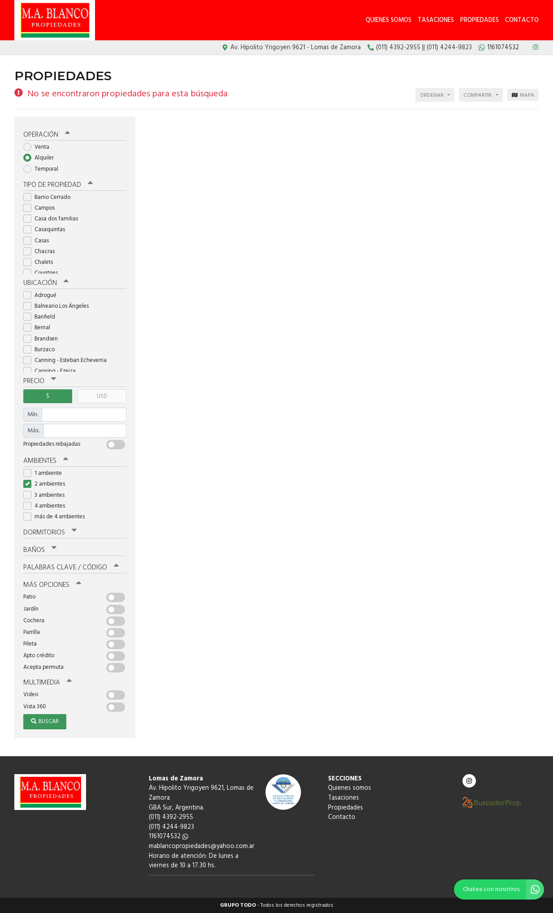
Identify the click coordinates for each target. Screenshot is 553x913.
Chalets (41, 262)
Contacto (522, 20)
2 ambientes (47, 484)
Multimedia (47, 682)
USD (102, 396)
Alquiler (41, 158)
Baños (39, 550)
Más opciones (52, 585)
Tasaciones (436, 20)
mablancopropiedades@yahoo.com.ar (202, 846)
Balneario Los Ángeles (59, 306)
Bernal (39, 327)
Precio (39, 381)
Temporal (43, 169)
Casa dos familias (53, 219)
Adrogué (42, 295)
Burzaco (41, 349)
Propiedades (479, 20)
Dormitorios (50, 532)
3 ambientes (46, 495)
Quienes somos (388, 20)
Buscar (45, 721)
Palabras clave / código (71, 567)
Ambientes (45, 461)
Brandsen (43, 339)
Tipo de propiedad (58, 185)
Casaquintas (47, 229)
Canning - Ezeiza (52, 371)
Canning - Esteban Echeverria (67, 360)
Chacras (41, 251)
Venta (39, 147)
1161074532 (168, 836)
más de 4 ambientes (57, 516)
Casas (39, 241)
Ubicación (46, 283)
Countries (43, 273)
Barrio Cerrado (49, 197)
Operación (46, 134)
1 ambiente (45, 473)
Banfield (42, 317)
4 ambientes (47, 506)
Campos (41, 208)
